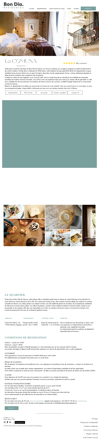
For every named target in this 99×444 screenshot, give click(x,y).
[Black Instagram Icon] (5, 422)
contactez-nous (82, 401)
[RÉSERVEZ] (88, 8)
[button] (41, 8)
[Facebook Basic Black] (7, 422)
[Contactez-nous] (20, 422)
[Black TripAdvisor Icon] (10, 422)
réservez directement (37, 401)
